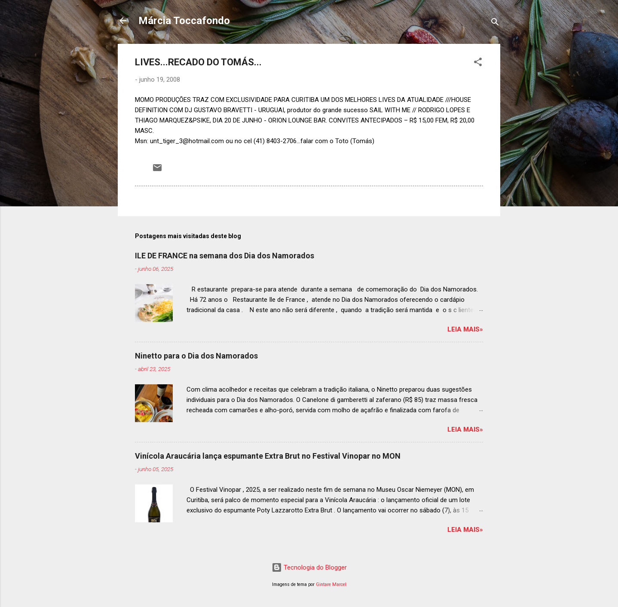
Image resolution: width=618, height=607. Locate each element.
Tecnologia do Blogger (309, 567)
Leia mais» (465, 329)
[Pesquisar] (495, 23)
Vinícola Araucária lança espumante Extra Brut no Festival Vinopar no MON (268, 455)
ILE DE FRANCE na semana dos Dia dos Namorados (224, 255)
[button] (478, 63)
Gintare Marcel (331, 584)
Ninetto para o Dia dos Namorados (196, 355)
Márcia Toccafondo (184, 21)
